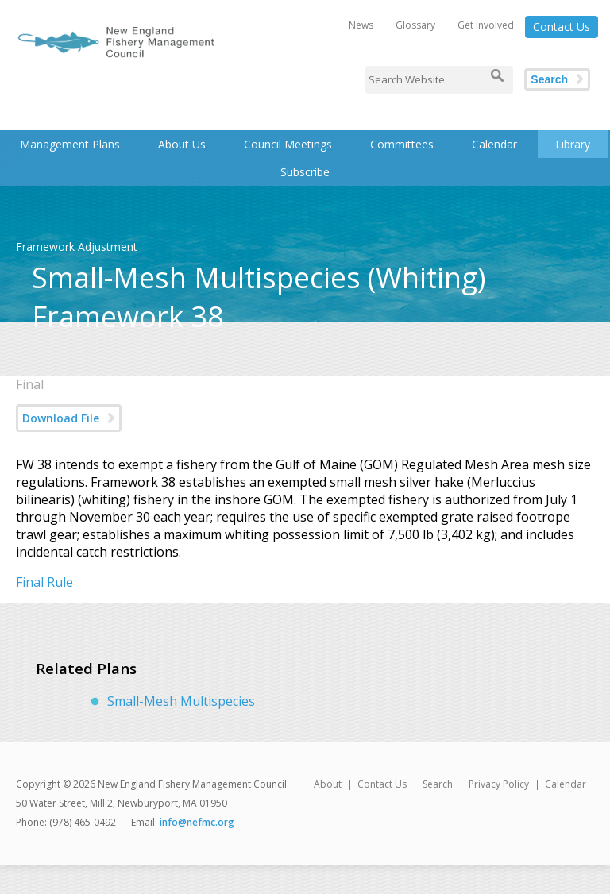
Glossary (415, 25)
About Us (182, 144)
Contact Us (561, 26)
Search (549, 79)
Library (572, 144)
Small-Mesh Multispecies (181, 701)
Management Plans (70, 144)
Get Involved (486, 25)
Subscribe (305, 171)
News (361, 25)
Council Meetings (288, 144)
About (328, 784)
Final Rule (44, 582)
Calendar (494, 144)
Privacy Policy (499, 784)
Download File (60, 418)
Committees (402, 144)
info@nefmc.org (197, 822)
